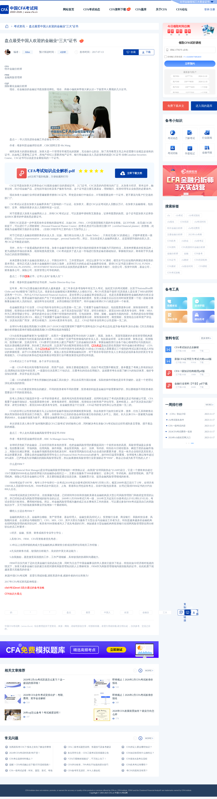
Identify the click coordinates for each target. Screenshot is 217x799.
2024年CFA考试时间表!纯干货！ (24, 753)
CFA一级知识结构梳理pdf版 (190, 371)
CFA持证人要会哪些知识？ (139, 747)
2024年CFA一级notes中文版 (181, 420)
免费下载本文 (175, 105)
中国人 (107, 612)
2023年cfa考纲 (195, 234)
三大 (165, 612)
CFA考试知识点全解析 (187, 347)
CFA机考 (171, 241)
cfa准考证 (199, 241)
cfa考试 (179, 215)
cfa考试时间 (200, 222)
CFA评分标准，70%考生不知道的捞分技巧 (88, 765)
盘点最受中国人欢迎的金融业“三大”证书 (52, 26)
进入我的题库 (204, 105)
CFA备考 (198, 253)
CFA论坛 (181, 9)
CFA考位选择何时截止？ (21, 759)
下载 (202, 351)
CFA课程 (203, 266)
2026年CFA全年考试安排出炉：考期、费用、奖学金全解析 (44, 697)
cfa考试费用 (194, 228)
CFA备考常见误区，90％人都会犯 (84, 770)
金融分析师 (172, 253)
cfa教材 (185, 260)
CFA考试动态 (91, 9)
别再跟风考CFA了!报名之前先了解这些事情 (30, 747)
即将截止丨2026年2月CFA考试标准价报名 (132, 681)
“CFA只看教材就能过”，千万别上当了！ (87, 759)
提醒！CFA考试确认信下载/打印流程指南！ (30, 765)
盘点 (69, 612)
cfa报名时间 (187, 266)
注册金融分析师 (174, 234)
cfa (168, 215)
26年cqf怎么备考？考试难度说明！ (42, 712)
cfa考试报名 (194, 215)
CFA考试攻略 (173, 272)
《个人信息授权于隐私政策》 (192, 57)
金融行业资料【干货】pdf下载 (191, 383)
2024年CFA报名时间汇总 (180, 426)
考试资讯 (18, 26)
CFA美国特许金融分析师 (193, 247)
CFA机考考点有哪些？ (137, 765)
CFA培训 (184, 222)
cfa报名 (170, 222)
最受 (88, 612)
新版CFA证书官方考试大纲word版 (193, 359)
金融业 (145, 612)
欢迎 (126, 612)
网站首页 (68, 9)
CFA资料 (171, 247)
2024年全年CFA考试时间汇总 (182, 437)
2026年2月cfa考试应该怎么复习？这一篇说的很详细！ (44, 681)
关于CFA (161, 9)
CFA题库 (140, 9)
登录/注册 (209, 9)
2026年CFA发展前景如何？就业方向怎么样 (133, 713)
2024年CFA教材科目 (178, 414)
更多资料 (206, 338)
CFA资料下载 (117, 9)
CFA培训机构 (200, 260)
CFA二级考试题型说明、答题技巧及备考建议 (89, 747)
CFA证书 (171, 260)
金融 (186, 253)
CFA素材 (171, 266)
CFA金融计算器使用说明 (180, 431)
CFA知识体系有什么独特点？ (140, 753)
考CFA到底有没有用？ (137, 770)
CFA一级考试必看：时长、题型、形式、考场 (30, 770)
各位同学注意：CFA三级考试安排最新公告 (88, 753)
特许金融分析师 (174, 228)
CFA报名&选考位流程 (136, 759)
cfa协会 (185, 241)
